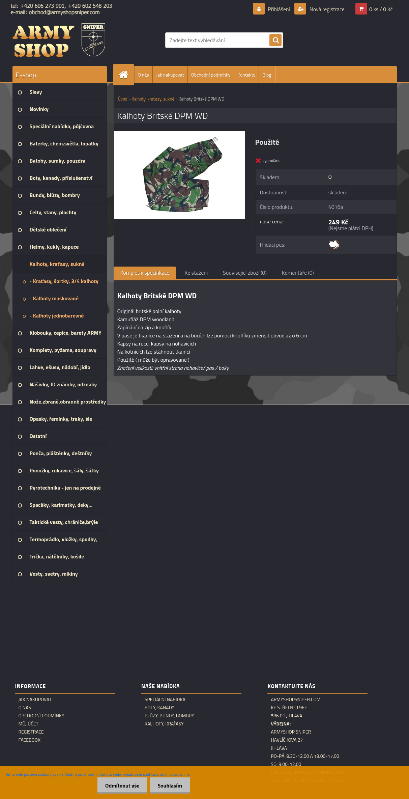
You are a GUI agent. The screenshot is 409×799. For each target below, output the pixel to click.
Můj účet (28, 723)
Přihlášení (279, 9)
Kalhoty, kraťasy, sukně (153, 98)
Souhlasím (169, 785)
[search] (275, 40)
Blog (266, 74)
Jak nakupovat (170, 74)
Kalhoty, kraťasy (164, 723)
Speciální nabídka (165, 699)
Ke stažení (196, 273)
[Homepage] (126, 74)
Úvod (122, 98)
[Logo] (58, 40)
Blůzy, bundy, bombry (169, 715)
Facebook (30, 740)
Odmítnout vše (120, 785)
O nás (143, 74)
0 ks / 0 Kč (381, 9)
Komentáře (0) (298, 273)
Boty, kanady (159, 707)
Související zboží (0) (244, 273)
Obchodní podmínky (211, 74)
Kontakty (246, 74)
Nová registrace (326, 9)
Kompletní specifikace (145, 273)
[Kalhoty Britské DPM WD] (179, 134)
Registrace (31, 731)
